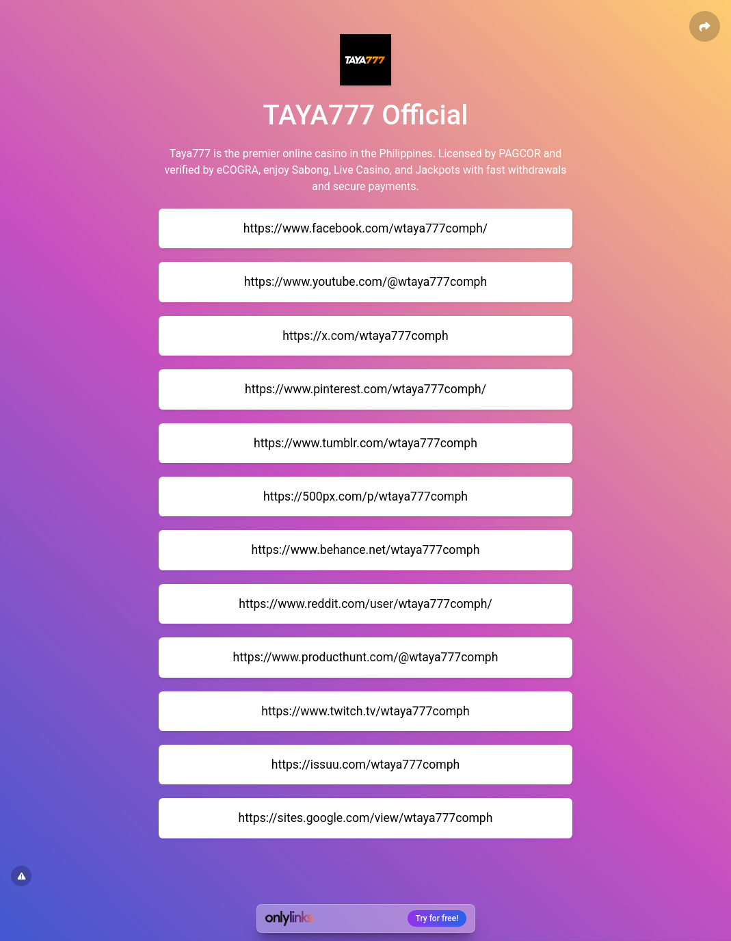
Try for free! (437, 918)
